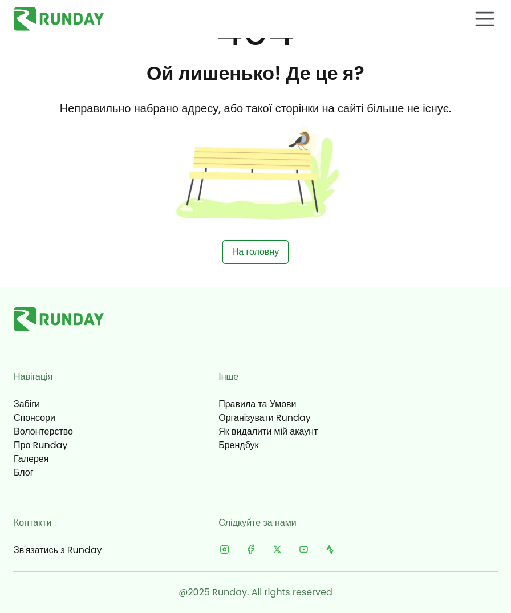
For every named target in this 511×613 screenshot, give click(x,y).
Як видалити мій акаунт (268, 431)
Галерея (31, 458)
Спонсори (34, 417)
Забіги (27, 404)
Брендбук (238, 445)
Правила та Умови (257, 404)
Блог (24, 472)
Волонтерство (43, 431)
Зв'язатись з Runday (58, 550)
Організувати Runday (264, 417)
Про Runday (40, 445)
